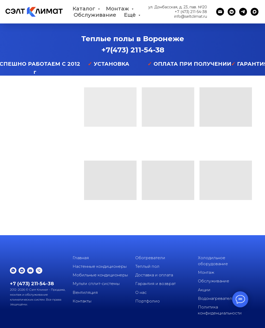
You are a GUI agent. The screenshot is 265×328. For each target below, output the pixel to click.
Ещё (130, 15)
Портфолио (147, 301)
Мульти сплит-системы (96, 283)
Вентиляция (85, 292)
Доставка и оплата (154, 274)
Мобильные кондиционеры (100, 274)
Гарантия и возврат (155, 283)
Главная (81, 257)
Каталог (85, 8)
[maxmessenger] (254, 12)
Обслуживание (95, 15)
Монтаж (118, 8)
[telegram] (243, 12)
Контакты (82, 301)
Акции (204, 289)
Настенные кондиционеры (100, 266)
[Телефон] (39, 270)
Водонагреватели (216, 298)
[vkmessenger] (231, 12)
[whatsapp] (13, 270)
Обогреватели (150, 257)
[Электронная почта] (220, 12)
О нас (141, 292)
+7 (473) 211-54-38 (191, 11)
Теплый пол (147, 266)
